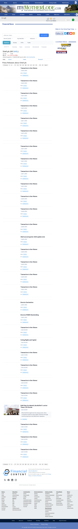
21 (25, 65)
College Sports (15, 508)
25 (36, 65)
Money (39, 14)
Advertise (46, 520)
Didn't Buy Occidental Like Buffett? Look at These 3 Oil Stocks (34, 406)
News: (3, 492)
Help (54, 520)
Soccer (14, 506)
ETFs (22, 42)
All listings (47, 493)
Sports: (14, 498)
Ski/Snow (14, 496)
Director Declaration (27, 302)
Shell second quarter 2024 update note (33, 237)
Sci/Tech (3, 508)
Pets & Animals (59, 504)
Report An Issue (62, 520)
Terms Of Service (37, 475)
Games (35, 498)
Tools (28, 42)
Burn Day (14, 493)
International (35, 47)
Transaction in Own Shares (29, 68)
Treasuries (44, 47)
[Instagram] (15, 480)
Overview (14, 47)
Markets (6, 42)
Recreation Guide (27, 503)
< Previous (5, 65)
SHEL (16, 51)
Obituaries (67, 14)
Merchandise (59, 495)
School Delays (5, 506)
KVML (35, 504)
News (5, 2)
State (13, 14)
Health (24, 496)
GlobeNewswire (25, 75)
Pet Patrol (25, 504)
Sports (15, 2)
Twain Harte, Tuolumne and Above (48, 500)
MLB (13, 501)
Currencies (27, 47)
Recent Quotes (7, 38)
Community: (26, 492)
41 (42, 65)
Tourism (3, 509)
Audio (68, 493)
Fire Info (25, 506)
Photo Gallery (70, 504)
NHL (13, 505)
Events (24, 493)
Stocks (15, 42)
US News (22, 14)
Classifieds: (59, 492)
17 (15, 65)
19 (20, 65)
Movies (36, 493)
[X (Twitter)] (4, 480)
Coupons (69, 506)
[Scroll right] (76, 2)
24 (33, 65)
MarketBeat (25, 419)
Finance (47, 511)
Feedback (29, 520)
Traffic (47, 14)
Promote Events (59, 500)
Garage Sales (59, 503)
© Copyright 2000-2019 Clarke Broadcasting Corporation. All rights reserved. (39, 527)
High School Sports (16, 509)
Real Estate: (48, 508)
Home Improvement (49, 513)
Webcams (56, 14)
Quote (10, 59)
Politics (3, 503)
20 (23, 65)
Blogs (24, 498)
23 (30, 65)
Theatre (36, 495)
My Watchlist (20, 38)
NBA (13, 503)
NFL (13, 500)
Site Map (38, 520)
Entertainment (39, 2)
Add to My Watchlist (30, 57)
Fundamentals (48, 509)
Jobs (57, 493)
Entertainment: (38, 492)
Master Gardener (49, 516)
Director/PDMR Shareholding (30, 315)
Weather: (15, 492)
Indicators (32, 38)
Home (13, 520)
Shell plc (25, 73)
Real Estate (65, 2)
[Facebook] (8, 480)
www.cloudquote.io (32, 471)
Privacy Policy (44, 524)
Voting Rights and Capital (28, 340)
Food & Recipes (37, 500)
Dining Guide (52, 2)
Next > (46, 65)
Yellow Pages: (70, 508)
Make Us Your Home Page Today (64, 29)
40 (40, 65)
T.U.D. (68, 503)
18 (17, 65)
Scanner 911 (70, 495)
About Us (21, 520)
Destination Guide (27, 501)
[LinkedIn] (12, 480)
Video (68, 498)
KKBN (35, 508)
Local (5, 14)
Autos (57, 496)
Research (40, 59)
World (30, 14)
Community (26, 2)
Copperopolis (48, 506)
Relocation (47, 514)
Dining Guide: (49, 492)
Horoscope (36, 496)
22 (28, 65)
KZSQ (35, 506)
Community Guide (27, 500)
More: (68, 492)
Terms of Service (34, 524)
